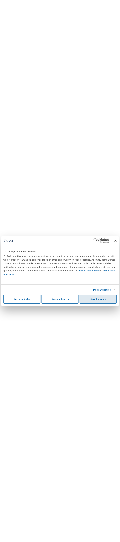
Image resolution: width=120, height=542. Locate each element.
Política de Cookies (89, 270)
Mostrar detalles (102, 289)
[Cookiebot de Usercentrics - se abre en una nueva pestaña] (96, 240)
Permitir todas (98, 299)
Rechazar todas (22, 299)
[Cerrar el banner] (115, 240)
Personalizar (60, 299)
